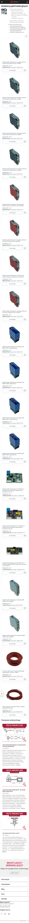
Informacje (14, 879)
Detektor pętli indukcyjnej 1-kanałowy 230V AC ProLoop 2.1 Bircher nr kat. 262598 (14, 240)
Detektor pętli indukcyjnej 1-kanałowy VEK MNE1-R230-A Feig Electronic (13, 347)
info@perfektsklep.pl (5, 906)
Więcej (18, 765)
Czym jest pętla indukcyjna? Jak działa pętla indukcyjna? (13, 790)
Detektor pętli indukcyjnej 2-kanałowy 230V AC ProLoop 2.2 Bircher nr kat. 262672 (14, 311)
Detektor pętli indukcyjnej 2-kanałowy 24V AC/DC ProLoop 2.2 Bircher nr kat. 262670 (13, 276)
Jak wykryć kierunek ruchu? (17, 32)
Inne (14, 894)
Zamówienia (14, 884)
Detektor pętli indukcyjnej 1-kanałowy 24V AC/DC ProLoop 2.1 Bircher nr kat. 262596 (13, 205)
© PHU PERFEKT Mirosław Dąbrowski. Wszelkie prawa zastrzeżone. (13, 920)
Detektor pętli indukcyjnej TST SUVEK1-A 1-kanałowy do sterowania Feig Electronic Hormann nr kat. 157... (13, 490)
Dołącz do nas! (14, 872)
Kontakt (4, 899)
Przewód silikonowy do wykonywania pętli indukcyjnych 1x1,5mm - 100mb (13, 671)
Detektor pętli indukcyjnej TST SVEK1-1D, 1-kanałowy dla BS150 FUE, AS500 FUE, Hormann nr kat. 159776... (14, 564)
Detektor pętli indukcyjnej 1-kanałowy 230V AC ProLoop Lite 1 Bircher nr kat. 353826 (14, 98)
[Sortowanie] (26, 36)
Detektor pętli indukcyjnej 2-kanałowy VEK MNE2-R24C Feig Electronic (13, 454)
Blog (14, 889)
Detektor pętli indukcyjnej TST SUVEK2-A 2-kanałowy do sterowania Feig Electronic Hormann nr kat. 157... (13, 527)
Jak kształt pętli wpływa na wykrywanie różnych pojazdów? (14, 745)
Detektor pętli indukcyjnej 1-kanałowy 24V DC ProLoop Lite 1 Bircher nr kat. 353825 (14, 62)
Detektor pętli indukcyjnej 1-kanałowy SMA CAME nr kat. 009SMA (13, 600)
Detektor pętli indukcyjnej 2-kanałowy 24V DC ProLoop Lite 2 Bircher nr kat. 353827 (14, 134)
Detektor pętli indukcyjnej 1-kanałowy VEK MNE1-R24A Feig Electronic (13, 383)
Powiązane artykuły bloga (10, 720)
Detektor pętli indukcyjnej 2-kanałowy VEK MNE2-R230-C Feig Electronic (13, 418)
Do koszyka (12, 70)
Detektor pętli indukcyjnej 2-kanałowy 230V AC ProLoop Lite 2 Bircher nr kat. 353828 (14, 169)
